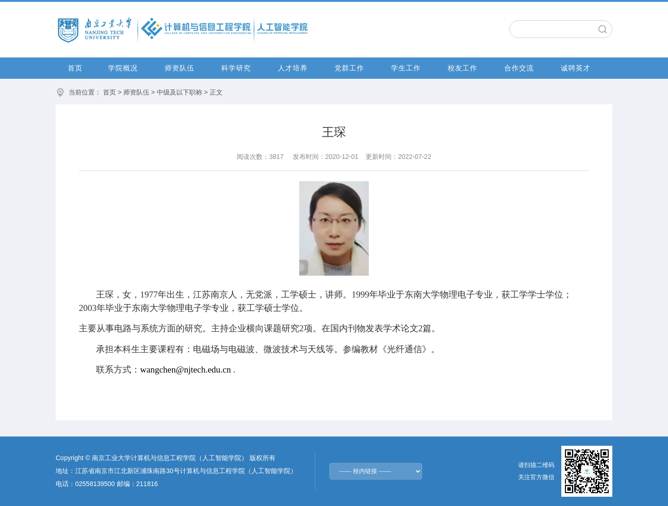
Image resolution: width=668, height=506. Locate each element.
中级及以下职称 (179, 92)
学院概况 (123, 68)
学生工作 (406, 68)
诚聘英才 (576, 68)
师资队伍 (179, 68)
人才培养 (293, 68)
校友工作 (462, 68)
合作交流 (519, 68)
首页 (75, 68)
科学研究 (236, 68)
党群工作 (349, 68)
